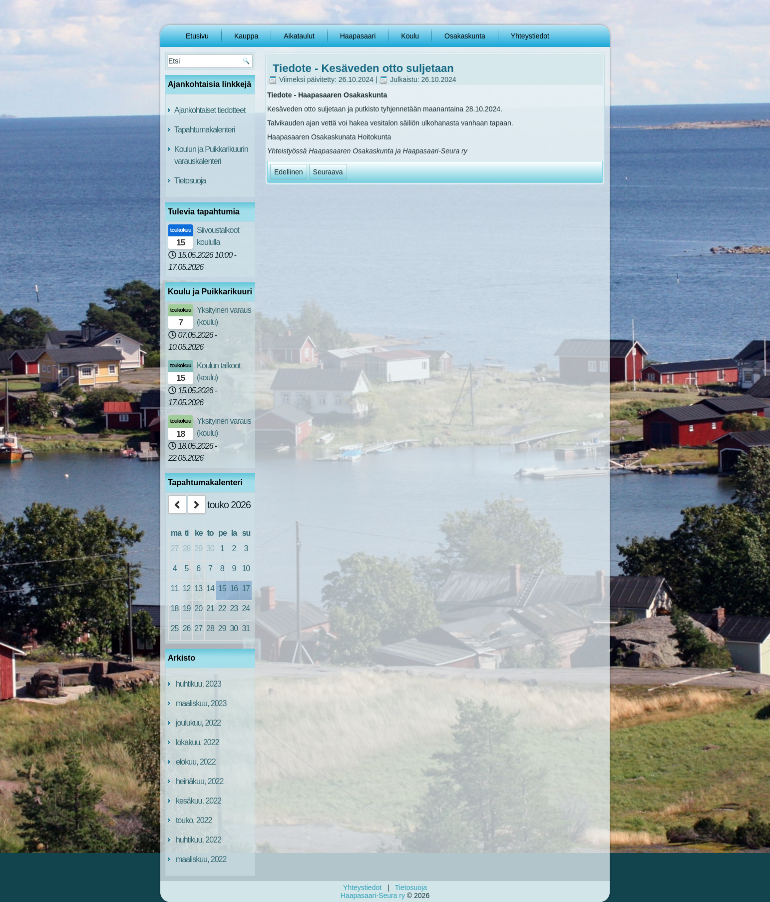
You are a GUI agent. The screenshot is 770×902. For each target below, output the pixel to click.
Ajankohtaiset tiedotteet (209, 110)
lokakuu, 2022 (197, 742)
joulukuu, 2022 (198, 723)
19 (187, 608)
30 (210, 548)
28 (187, 548)
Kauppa (246, 36)
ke (199, 533)
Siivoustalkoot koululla (218, 236)
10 (246, 568)
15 (222, 588)
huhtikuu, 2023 (198, 684)
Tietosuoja (190, 180)
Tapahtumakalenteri (204, 129)
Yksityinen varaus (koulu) (224, 316)
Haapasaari (358, 36)
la (234, 533)
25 (175, 628)
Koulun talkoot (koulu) (218, 371)
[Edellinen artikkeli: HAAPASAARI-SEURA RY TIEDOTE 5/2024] (288, 172)
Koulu (410, 36)
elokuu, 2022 (196, 762)
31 (246, 628)
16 (234, 588)
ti (187, 533)
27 (175, 548)
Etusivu (197, 36)
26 (187, 628)
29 (198, 548)
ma (176, 533)
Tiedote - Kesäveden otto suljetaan (363, 68)
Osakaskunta (464, 36)
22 (222, 608)
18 (175, 608)
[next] (197, 504)
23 (234, 608)
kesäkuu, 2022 (198, 801)
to (210, 533)
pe (222, 533)
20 (198, 608)
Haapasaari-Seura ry (373, 896)
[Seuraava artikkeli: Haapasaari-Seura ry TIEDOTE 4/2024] (328, 172)
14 (210, 588)
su (246, 533)
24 (246, 608)
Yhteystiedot (530, 36)
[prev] (177, 504)
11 (175, 588)
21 (210, 608)
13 (198, 588)
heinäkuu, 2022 (199, 781)
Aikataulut (299, 36)
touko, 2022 (194, 820)
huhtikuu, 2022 (198, 840)
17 (246, 588)
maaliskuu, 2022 (201, 859)
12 (187, 588)
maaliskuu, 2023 (201, 703)
